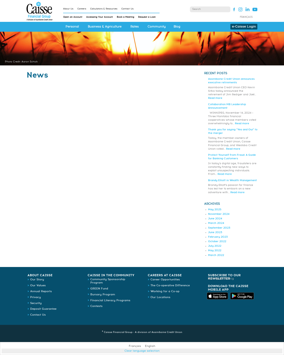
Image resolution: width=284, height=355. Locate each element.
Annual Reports (41, 291)
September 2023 (219, 228)
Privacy (35, 297)
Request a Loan (147, 17)
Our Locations (160, 297)
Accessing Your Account (99, 17)
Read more (215, 98)
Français (246, 17)
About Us (68, 9)
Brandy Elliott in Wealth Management (232, 180)
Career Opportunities (165, 279)
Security (36, 303)
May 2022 (214, 250)
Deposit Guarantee (43, 309)
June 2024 (215, 218)
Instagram (240, 9)
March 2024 (216, 223)
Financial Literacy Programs (110, 300)
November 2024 (218, 214)
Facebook (233, 9)
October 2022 (217, 241)
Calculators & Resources (103, 9)
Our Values (38, 285)
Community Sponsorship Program (107, 281)
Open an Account (72, 17)
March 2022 (216, 255)
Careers (81, 9)
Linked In (247, 9)
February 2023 (218, 237)
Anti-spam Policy (221, 278)
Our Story (37, 279)
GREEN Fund (99, 288)
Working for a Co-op (164, 291)
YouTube (255, 9)
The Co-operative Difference (170, 285)
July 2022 (214, 246)
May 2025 (214, 209)
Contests (96, 306)
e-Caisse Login (244, 26)
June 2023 (215, 232)
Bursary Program (102, 294)
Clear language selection (142, 350)
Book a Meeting (125, 17)
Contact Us (127, 9)
